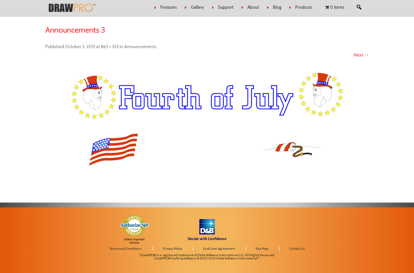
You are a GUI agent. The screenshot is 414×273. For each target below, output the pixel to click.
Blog (277, 7)
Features (168, 7)
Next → (361, 55)
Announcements (140, 46)
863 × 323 (110, 46)
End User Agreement (219, 249)
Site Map (262, 249)
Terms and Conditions (125, 249)
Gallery (197, 7)
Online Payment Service (134, 241)
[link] (317, 223)
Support (226, 7)
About (253, 7)
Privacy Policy (172, 249)
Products (303, 7)
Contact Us (297, 249)
